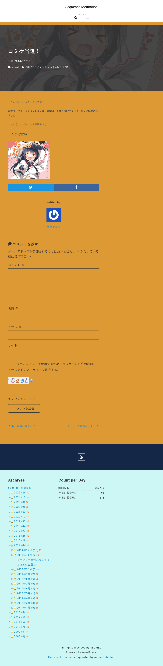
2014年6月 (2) (26, 588)
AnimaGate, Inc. (104, 657)
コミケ (36, 67)
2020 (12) (20, 516)
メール (14, 326)
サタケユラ (53, 226)
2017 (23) (20, 530)
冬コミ (60, 67)
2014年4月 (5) (26, 598)
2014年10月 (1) (27, 569)
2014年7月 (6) (26, 583)
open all (13, 487)
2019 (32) (20, 521)
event (15, 67)
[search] (76, 18)
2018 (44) (20, 526)
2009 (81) (20, 631)
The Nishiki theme (60, 657)
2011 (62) (20, 621)
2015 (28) (20, 540)
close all (27, 487)
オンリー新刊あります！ (35, 559)
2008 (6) (19, 636)
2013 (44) (20, 612)
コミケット (48, 67)
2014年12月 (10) (27, 550)
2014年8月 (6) (26, 578)
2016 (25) (20, 535)
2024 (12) (20, 497)
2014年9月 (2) (26, 574)
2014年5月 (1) (26, 593)
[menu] (87, 18)
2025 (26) (20, 492)
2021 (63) (20, 511)
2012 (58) (20, 617)
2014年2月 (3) (26, 602)
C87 (28, 67)
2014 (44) (20, 545)
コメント (16, 264)
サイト (12, 345)
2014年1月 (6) (26, 607)
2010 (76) (20, 626)
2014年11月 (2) (27, 554)
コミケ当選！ (28, 564)
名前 (13, 308)
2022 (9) (19, 506)
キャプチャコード (20, 398)
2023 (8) (19, 502)
